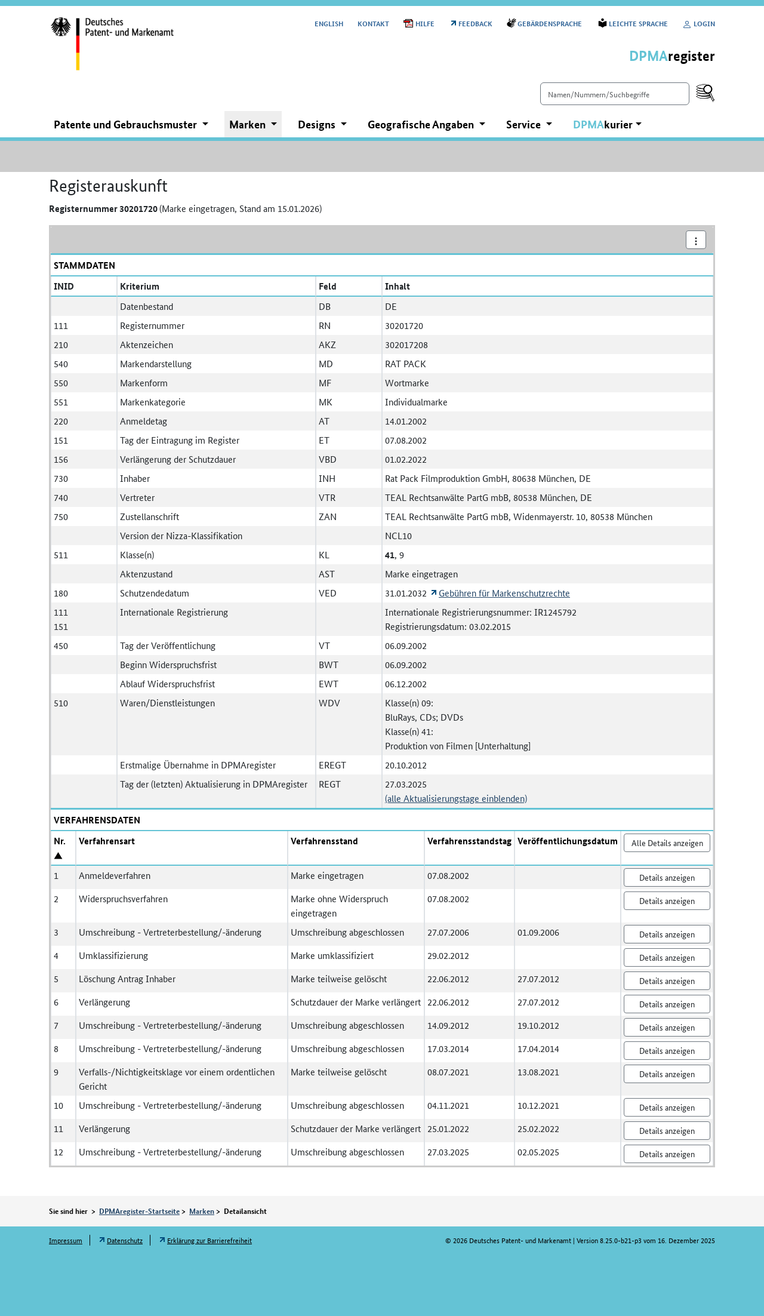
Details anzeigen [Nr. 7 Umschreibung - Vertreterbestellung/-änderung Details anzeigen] (667, 1027)
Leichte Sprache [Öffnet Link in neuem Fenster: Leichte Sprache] (638, 23)
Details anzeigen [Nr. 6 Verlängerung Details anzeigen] (667, 1004)
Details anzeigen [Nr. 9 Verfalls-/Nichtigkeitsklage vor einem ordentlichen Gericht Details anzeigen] (667, 1074)
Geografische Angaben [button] (422, 124)
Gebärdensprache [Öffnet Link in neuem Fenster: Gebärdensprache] (550, 23)
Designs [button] (318, 124)
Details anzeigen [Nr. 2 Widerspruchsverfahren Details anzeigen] (667, 900)
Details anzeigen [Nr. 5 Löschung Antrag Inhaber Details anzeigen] (667, 980)
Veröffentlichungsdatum (567, 840)
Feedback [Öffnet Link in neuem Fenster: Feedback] (475, 23)
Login (698, 23)
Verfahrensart (107, 840)
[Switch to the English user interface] (329, 23)
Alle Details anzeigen (667, 842)
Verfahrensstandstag (469, 840)
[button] (607, 124)
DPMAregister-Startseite (139, 1211)
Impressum (65, 1240)
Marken (201, 1211)
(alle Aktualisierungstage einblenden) (456, 798)
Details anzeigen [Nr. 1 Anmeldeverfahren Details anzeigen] (667, 877)
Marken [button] (248, 124)
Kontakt (373, 23)
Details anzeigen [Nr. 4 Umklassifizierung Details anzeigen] (667, 957)
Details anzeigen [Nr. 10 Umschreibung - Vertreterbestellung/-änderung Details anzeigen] (667, 1107)
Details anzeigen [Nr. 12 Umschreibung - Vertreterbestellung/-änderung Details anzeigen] (667, 1154)
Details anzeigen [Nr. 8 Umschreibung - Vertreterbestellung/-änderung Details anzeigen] (667, 1050)
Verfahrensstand (324, 840)
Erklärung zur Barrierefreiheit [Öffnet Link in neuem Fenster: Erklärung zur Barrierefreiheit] (209, 1240)
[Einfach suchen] (614, 93)
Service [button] (524, 124)
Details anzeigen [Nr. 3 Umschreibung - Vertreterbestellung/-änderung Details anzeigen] (667, 934)
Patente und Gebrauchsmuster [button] (126, 124)
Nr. (60, 840)
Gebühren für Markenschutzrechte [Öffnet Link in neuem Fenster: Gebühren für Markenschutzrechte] (504, 592)
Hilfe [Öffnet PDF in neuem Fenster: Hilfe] (425, 23)
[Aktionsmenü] (696, 239)
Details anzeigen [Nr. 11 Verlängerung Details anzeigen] (667, 1130)
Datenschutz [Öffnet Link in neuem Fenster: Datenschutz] (125, 1240)
